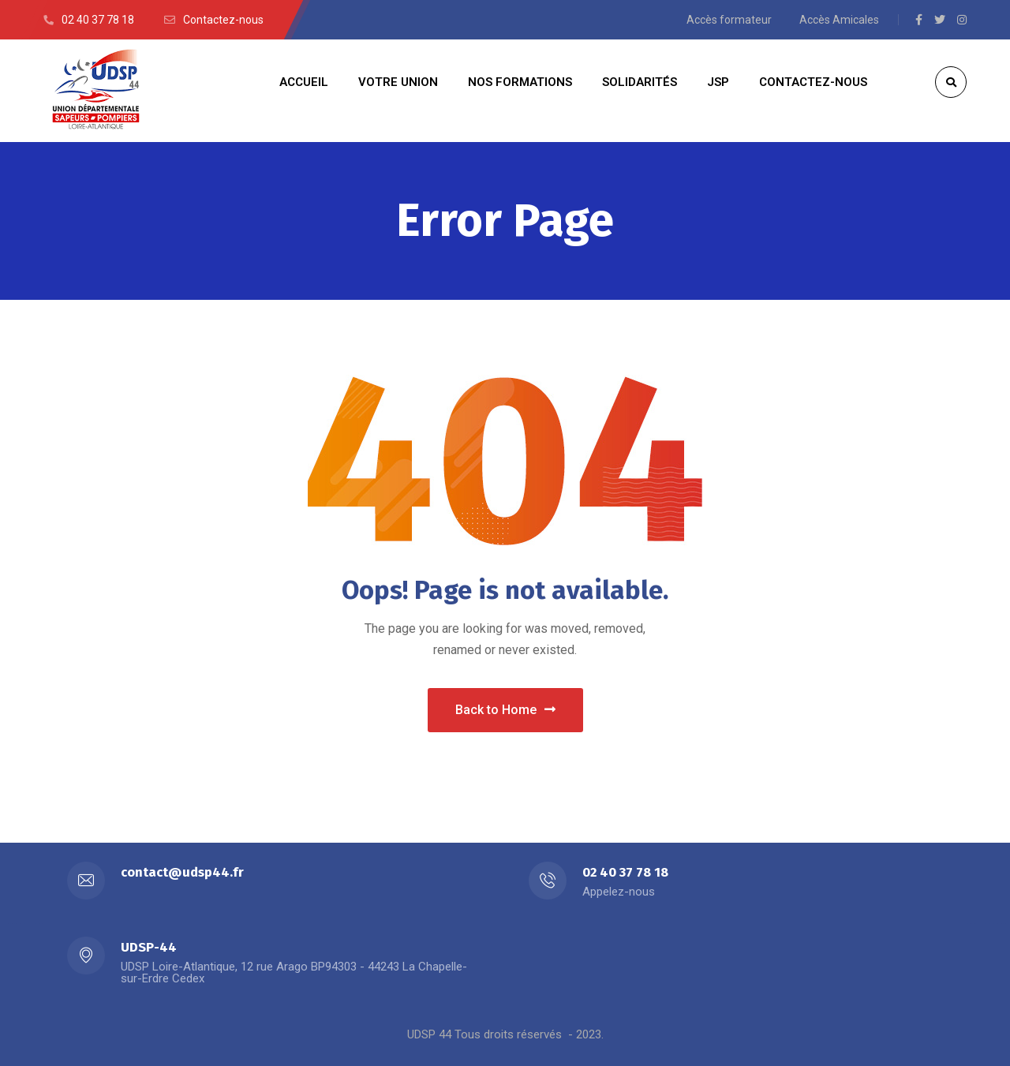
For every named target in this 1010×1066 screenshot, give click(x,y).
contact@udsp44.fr (182, 872)
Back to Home (505, 709)
